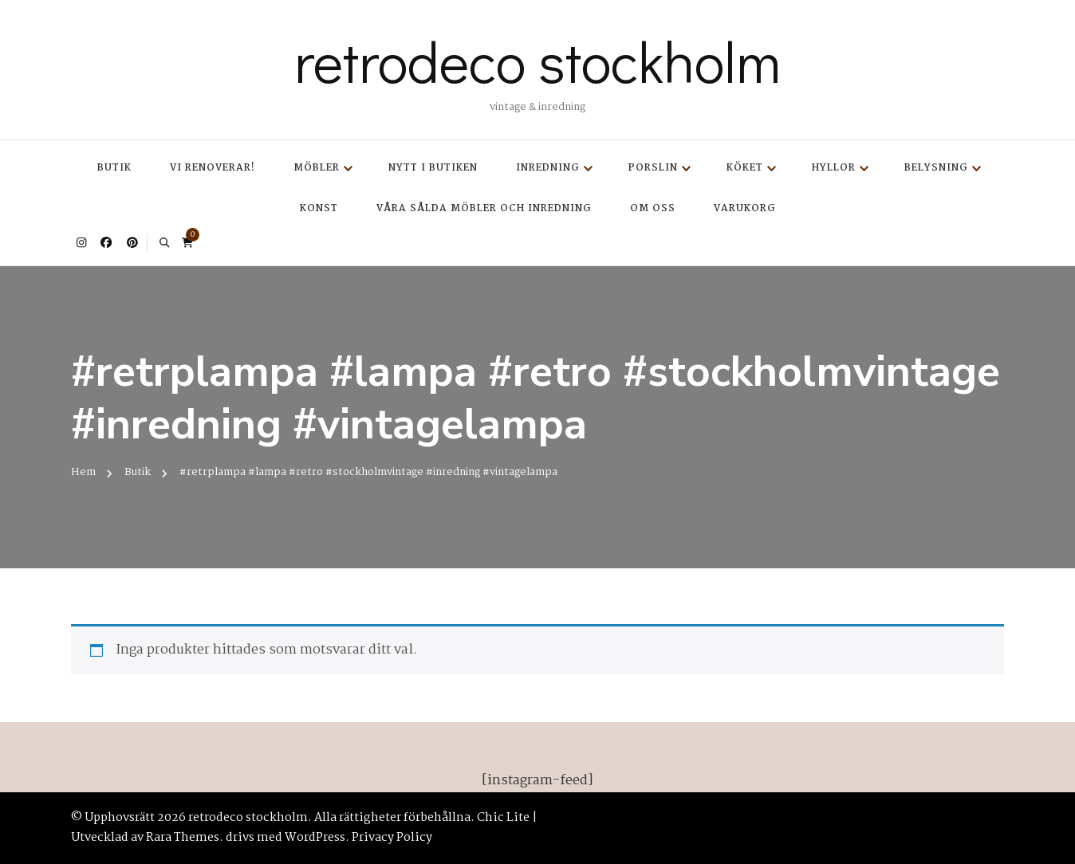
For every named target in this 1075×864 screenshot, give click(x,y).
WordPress (315, 837)
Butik (114, 167)
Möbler (316, 167)
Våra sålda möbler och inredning (484, 208)
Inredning (548, 167)
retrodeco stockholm (537, 60)
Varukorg (745, 208)
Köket (745, 167)
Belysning (936, 167)
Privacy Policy (392, 837)
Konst (319, 208)
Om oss (652, 208)
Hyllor (834, 167)
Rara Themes (182, 837)
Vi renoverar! (212, 167)
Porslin (653, 167)
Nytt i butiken (433, 167)
